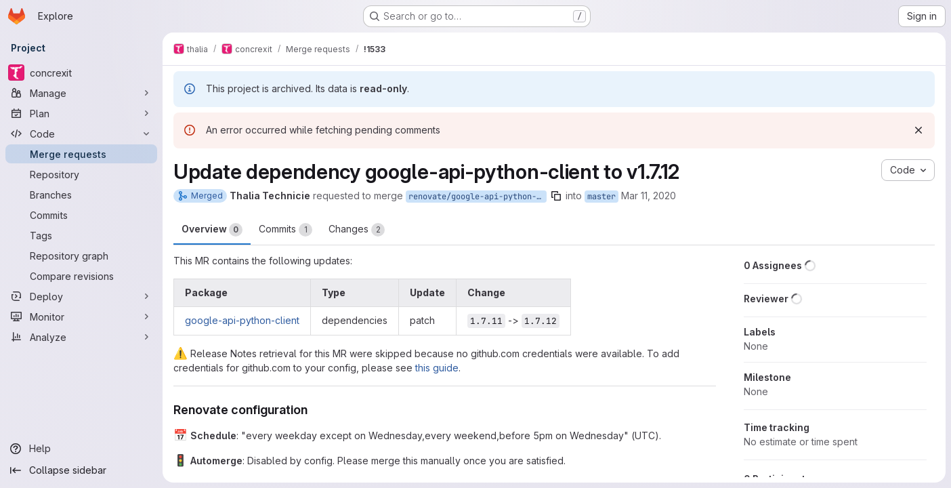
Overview (212, 230)
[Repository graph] (81, 255)
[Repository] (81, 174)
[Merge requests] (81, 153)
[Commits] (81, 214)
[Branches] (81, 194)
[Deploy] (81, 296)
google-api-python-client (242, 320)
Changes (357, 230)
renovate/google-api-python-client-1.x (477, 196)
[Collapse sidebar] (81, 470)
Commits (285, 230)
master (601, 196)
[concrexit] (81, 72)
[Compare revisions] (81, 275)
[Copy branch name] (556, 196)
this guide (437, 367)
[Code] (81, 133)
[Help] (81, 448)
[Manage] (81, 92)
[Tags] (81, 235)
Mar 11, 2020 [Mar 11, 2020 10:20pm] (648, 195)
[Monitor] (81, 316)
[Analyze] (81, 336)
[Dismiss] (918, 130)
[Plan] (81, 113)
